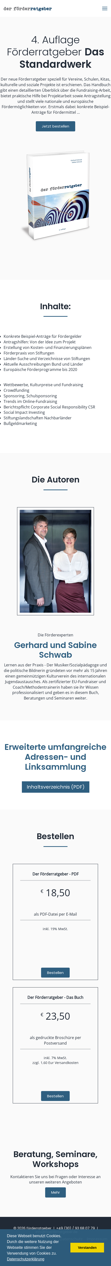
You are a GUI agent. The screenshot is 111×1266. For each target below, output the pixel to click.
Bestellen (55, 972)
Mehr (55, 1192)
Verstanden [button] (87, 1248)
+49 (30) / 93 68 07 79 (75, 1228)
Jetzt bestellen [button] (55, 126)
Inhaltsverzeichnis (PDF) (56, 787)
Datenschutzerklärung (25, 1259)
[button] (46, 1259)
